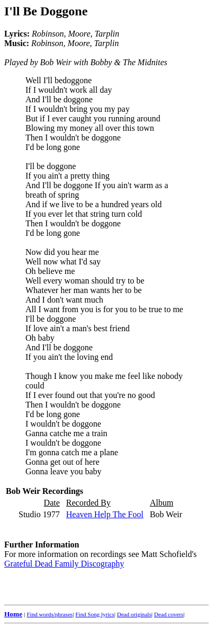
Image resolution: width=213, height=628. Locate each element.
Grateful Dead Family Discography (64, 563)
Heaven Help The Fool (105, 514)
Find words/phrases (49, 614)
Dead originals (134, 614)
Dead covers (168, 614)
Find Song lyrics (94, 614)
